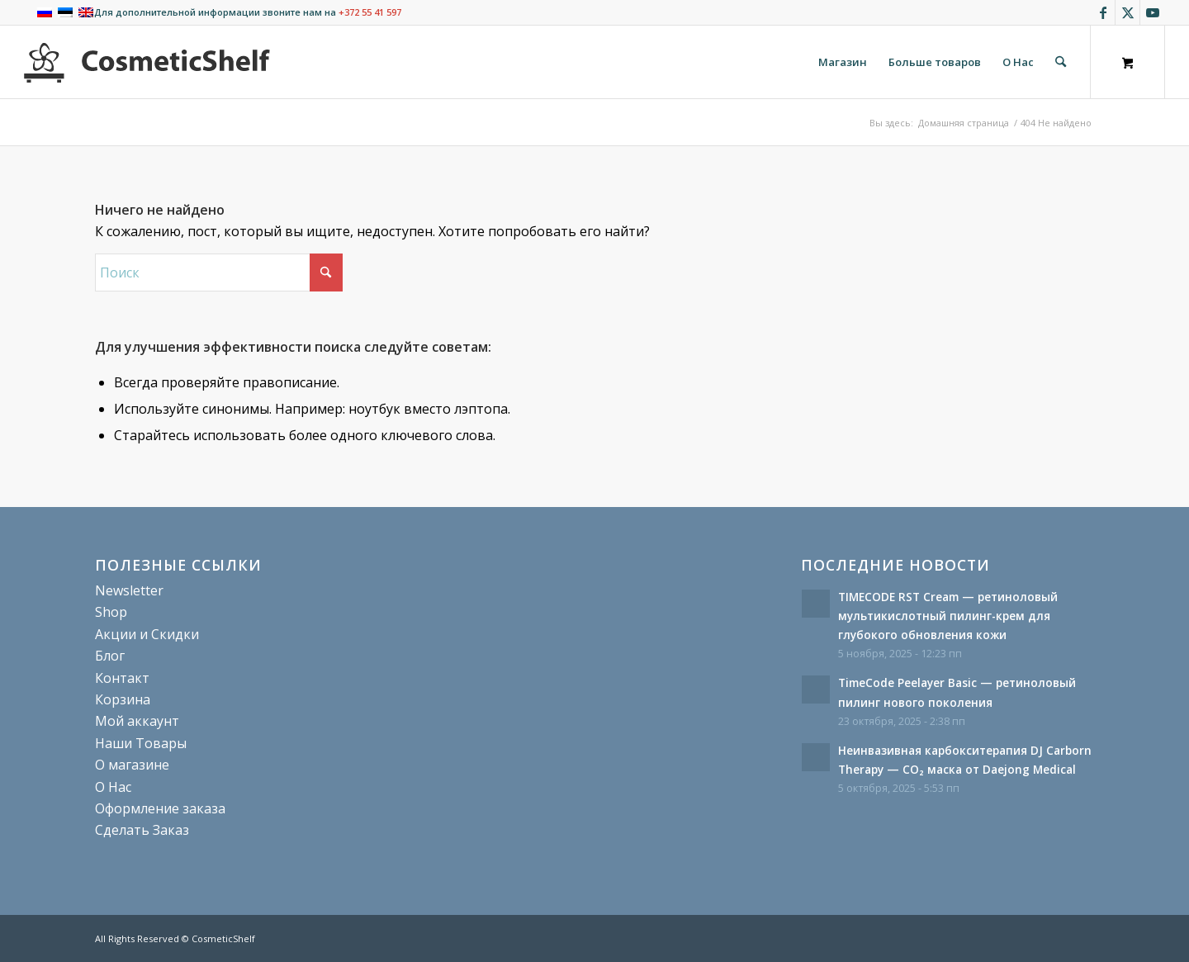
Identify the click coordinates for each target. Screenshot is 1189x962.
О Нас (113, 787)
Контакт (122, 678)
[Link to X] (1127, 12)
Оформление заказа (160, 808)
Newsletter (129, 590)
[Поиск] (1061, 62)
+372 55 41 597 (370, 12)
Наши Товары (141, 743)
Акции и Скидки (147, 634)
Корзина (122, 699)
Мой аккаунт (137, 721)
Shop (111, 612)
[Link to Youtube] (1152, 12)
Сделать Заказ (142, 830)
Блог (110, 656)
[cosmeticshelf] (147, 62)
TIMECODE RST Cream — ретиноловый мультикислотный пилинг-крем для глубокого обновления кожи (948, 615)
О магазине (132, 765)
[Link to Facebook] (1103, 12)
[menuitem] (843, 62)
